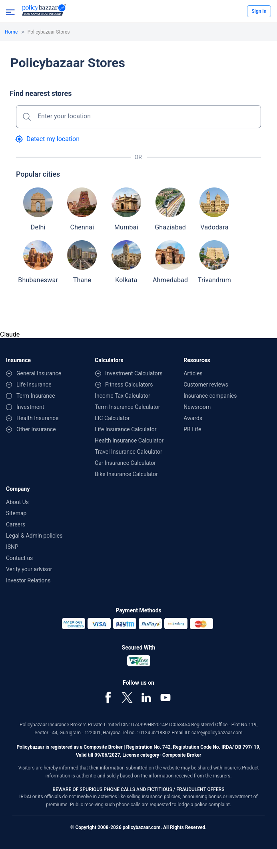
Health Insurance (37, 418)
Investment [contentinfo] (30, 407)
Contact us (19, 558)
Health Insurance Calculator (129, 440)
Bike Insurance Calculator (126, 474)
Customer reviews (205, 384)
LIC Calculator (112, 418)
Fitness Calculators (129, 384)
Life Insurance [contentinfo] (34, 384)
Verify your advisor (29, 569)
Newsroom (197, 407)
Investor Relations (28, 580)
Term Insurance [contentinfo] (35, 396)
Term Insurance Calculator (127, 407)
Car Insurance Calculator (125, 463)
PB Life (192, 429)
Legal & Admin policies (34, 535)
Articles (193, 373)
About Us (17, 502)
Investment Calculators (134, 373)
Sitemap (16, 513)
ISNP (12, 547)
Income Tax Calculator (122, 396)
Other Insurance (36, 429)
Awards (192, 418)
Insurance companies (210, 396)
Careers (15, 524)
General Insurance (38, 373)
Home (11, 32)
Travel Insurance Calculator (128, 451)
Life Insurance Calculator (125, 429)
